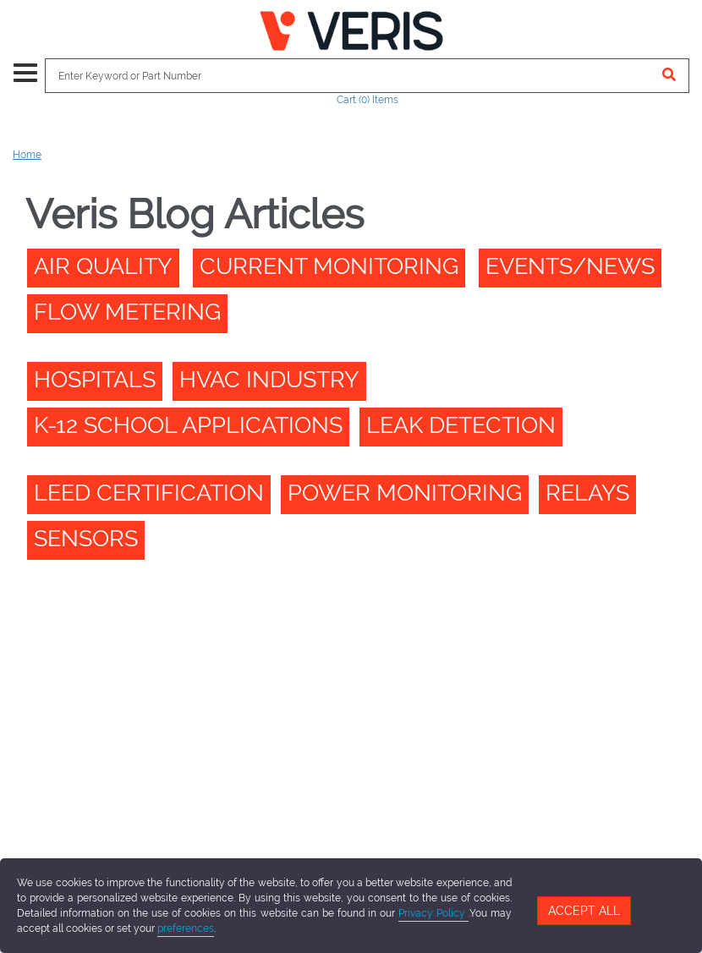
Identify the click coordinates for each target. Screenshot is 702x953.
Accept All (584, 910)
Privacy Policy (433, 913)
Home (27, 155)
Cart (367, 100)
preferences (185, 928)
